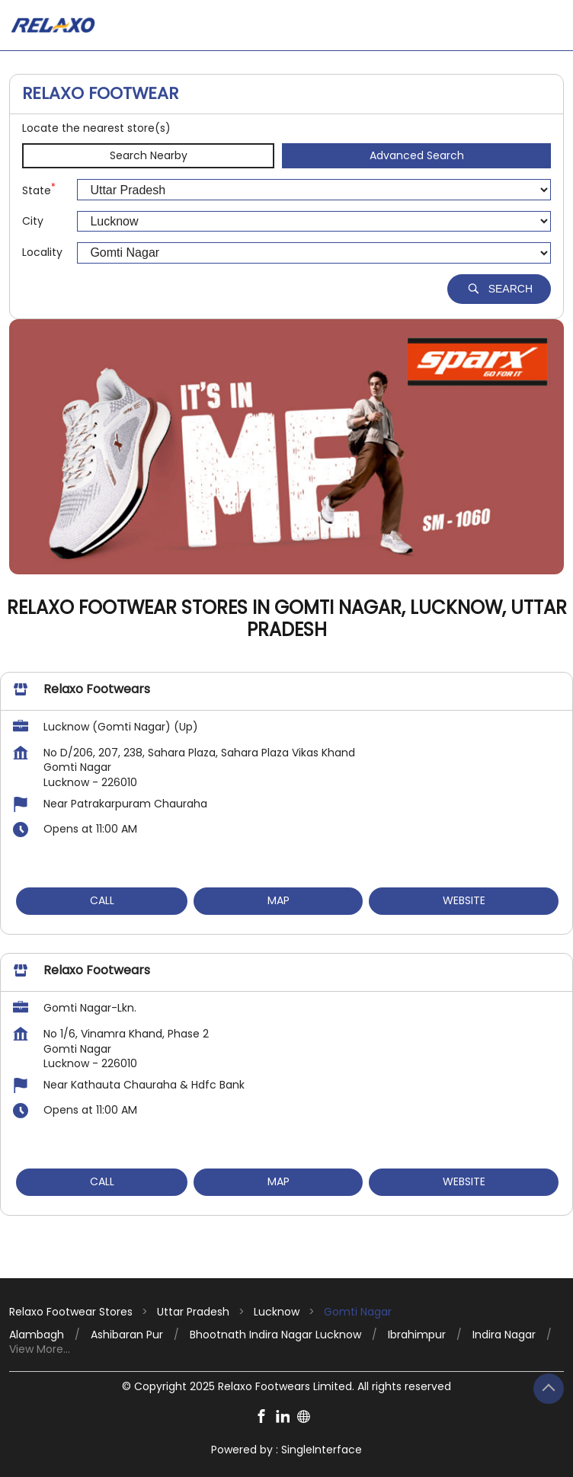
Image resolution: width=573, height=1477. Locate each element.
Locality (42, 252)
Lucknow (276, 1311)
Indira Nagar (504, 1335)
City (32, 221)
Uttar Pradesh (193, 1311)
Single (321, 1449)
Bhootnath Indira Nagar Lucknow (275, 1335)
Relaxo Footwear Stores (72, 1311)
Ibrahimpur (417, 1335)
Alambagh (36, 1335)
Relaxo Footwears (96, 689)
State (39, 190)
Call (102, 900)
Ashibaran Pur (127, 1335)
